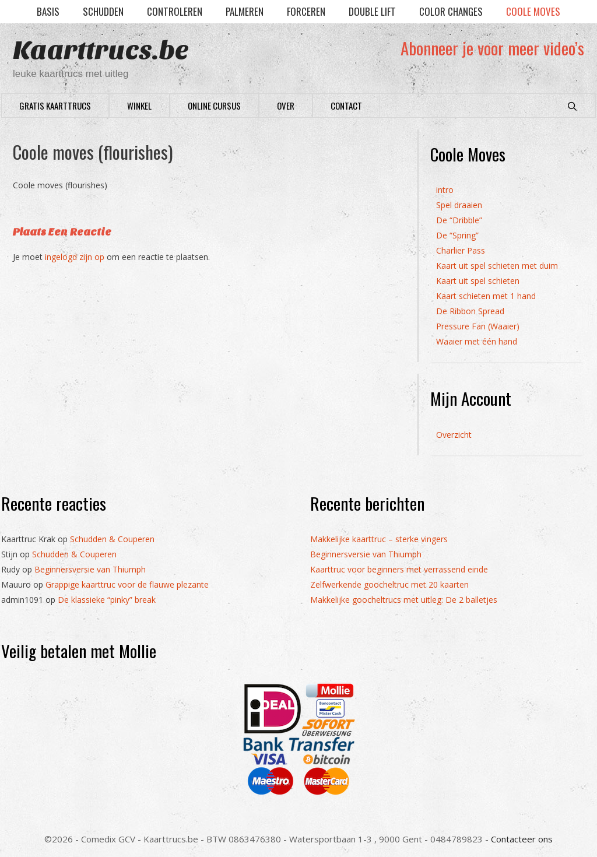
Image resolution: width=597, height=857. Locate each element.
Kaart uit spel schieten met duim (497, 265)
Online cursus (214, 105)
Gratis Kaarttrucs (55, 105)
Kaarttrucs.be (101, 50)
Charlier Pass (460, 250)
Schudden (103, 11)
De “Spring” (457, 235)
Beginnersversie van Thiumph (90, 569)
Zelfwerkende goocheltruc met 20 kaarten (389, 584)
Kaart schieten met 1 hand (486, 295)
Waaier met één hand (476, 341)
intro (445, 189)
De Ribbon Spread (470, 311)
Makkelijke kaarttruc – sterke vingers (379, 539)
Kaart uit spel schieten (477, 280)
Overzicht (454, 434)
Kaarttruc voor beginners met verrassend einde (399, 569)
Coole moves (533, 11)
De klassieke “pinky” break (107, 599)
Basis (48, 11)
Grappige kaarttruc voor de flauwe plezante (127, 584)
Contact (346, 105)
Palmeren (245, 11)
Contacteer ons (522, 839)
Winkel (139, 105)
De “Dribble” (459, 220)
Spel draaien (459, 204)
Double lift (372, 11)
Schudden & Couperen (112, 539)
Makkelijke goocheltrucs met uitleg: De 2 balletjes (403, 599)
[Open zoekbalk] (572, 105)
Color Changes (451, 11)
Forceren (306, 11)
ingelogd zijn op (74, 256)
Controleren (174, 11)
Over (285, 105)
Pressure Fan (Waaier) (477, 326)
